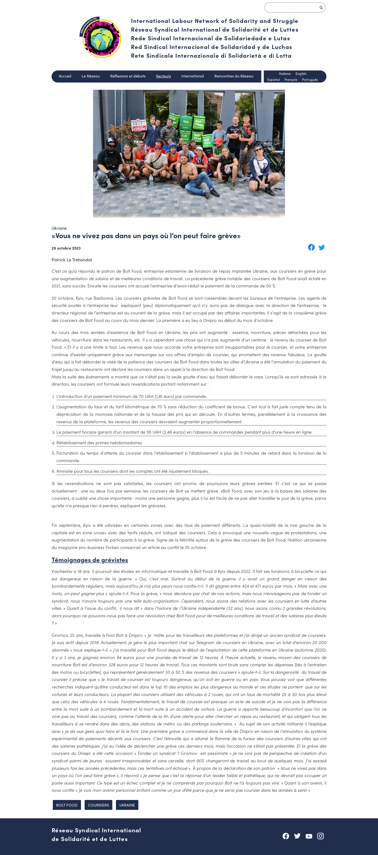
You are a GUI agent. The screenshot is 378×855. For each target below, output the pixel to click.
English (301, 73)
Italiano (285, 73)
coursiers (98, 804)
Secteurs (163, 75)
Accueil (65, 75)
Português (310, 79)
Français (290, 79)
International (192, 75)
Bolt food (67, 804)
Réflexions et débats (128, 75)
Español (273, 79)
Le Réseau (91, 75)
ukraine (127, 804)
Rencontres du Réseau (233, 75)
